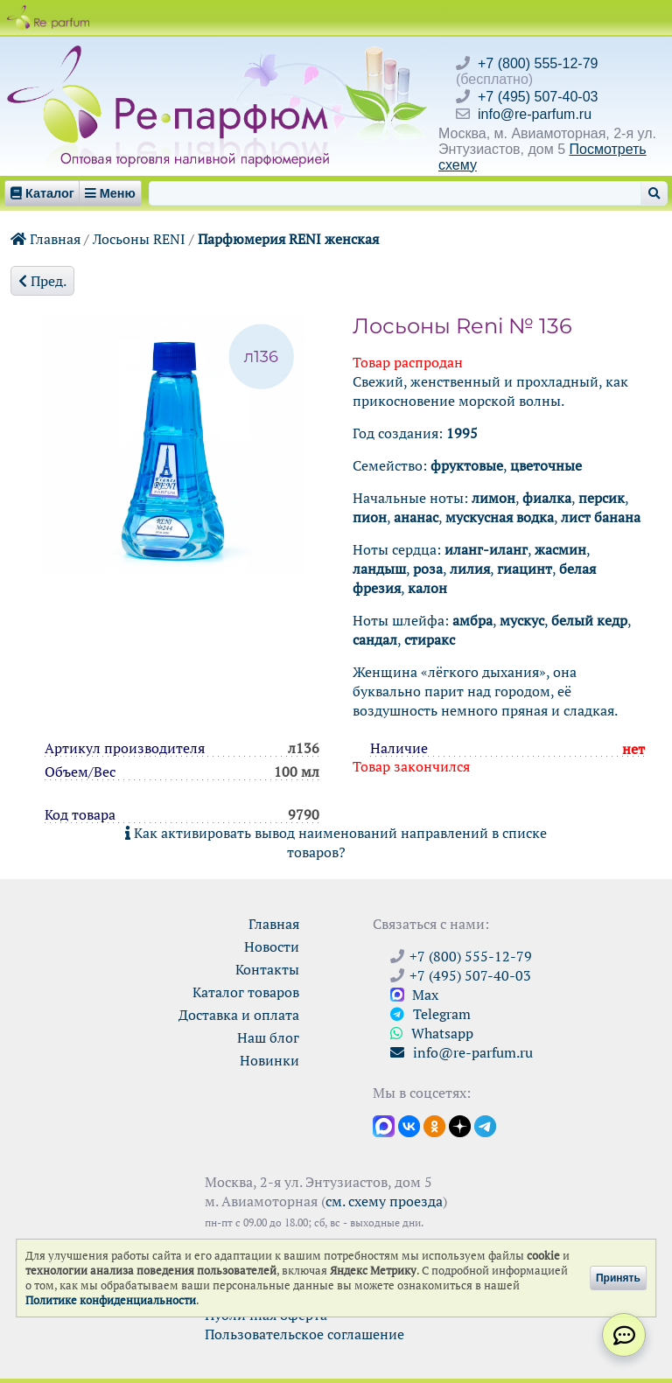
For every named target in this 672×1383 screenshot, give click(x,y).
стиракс (429, 639)
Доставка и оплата (238, 1014)
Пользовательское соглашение (304, 1334)
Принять (618, 1278)
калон (427, 587)
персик (601, 497)
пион (370, 517)
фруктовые (466, 465)
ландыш (379, 568)
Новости (271, 946)
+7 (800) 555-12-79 (538, 63)
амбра (472, 620)
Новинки (269, 1060)
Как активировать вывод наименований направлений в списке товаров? (336, 842)
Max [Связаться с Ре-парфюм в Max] (414, 994)
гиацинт (524, 568)
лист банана (600, 517)
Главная (45, 238)
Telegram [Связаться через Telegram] (430, 1013)
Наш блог (268, 1037)
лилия (470, 568)
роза (428, 568)
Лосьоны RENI (139, 238)
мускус (522, 620)
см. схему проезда (384, 1201)
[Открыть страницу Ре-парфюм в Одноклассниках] (434, 1125)
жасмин (560, 549)
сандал (375, 639)
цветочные (546, 465)
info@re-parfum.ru (535, 114)
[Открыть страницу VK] (409, 1125)
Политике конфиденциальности (110, 1300)
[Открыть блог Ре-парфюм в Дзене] (460, 1125)
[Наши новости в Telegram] (485, 1125)
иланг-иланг (486, 549)
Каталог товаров (245, 992)
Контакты (267, 969)
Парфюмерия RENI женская (288, 238)
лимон (493, 497)
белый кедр (589, 620)
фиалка (546, 497)
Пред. (42, 280)
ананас (416, 517)
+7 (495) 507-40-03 (538, 96)
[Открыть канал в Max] (384, 1125)
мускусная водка (499, 517)
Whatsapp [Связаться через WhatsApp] (431, 1033)
